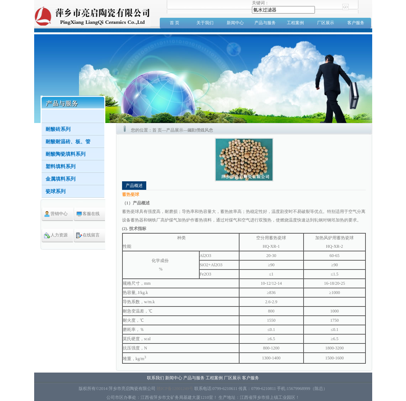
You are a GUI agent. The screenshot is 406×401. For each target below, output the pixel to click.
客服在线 (91, 213)
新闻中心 (235, 22)
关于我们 (204, 22)
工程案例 (295, 22)
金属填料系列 (60, 179)
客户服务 (355, 22)
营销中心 (59, 213)
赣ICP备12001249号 (175, 388)
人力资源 (59, 234)
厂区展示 (325, 22)
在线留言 (91, 234)
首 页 (174, 22)
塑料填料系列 (60, 166)
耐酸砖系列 (58, 129)
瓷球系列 (55, 191)
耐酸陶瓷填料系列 (65, 154)
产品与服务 (265, 22)
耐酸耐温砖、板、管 (68, 141)
